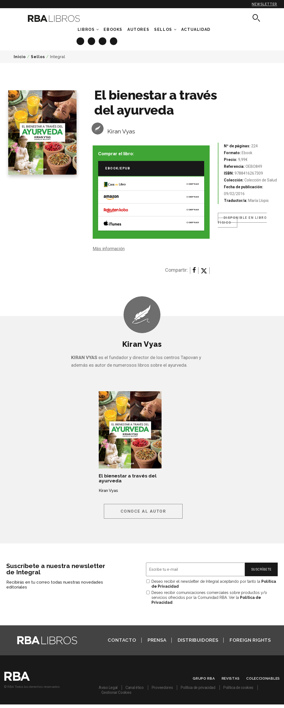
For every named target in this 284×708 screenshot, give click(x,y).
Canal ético (134, 687)
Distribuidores (198, 640)
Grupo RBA (204, 678)
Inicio (20, 57)
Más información (109, 248)
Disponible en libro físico (242, 220)
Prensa (157, 640)
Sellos (163, 29)
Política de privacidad (198, 687)
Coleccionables (263, 678)
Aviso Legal (108, 687)
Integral (57, 57)
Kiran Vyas (121, 131)
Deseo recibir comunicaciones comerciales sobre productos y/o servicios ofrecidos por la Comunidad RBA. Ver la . (209, 597)
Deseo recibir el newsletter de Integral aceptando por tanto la (213, 583)
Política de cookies (238, 687)
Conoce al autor (143, 511)
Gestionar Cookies (116, 692)
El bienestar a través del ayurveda (128, 478)
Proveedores (162, 687)
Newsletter (264, 4)
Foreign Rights (250, 640)
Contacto (122, 640)
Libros (86, 29)
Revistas (231, 678)
